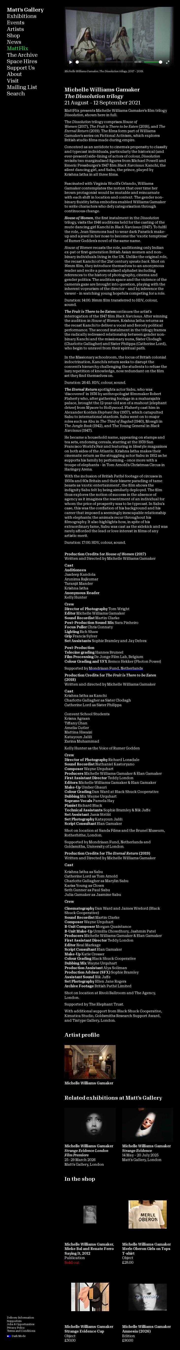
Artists (15, 29)
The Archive (22, 55)
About (14, 74)
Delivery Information (20, 1317)
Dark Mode (16, 1336)
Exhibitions (21, 16)
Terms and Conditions (21, 1331)
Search (16, 93)
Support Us (21, 68)
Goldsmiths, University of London (94, 846)
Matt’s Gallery (25, 10)
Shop (13, 35)
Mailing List (22, 87)
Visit (13, 81)
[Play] (70, 62)
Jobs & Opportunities (20, 1324)
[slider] (104, 62)
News (14, 42)
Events (15, 22)
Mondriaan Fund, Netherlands (116, 668)
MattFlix (17, 48)
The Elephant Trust (106, 1004)
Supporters (14, 1321)
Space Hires (22, 61)
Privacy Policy (16, 1327)
